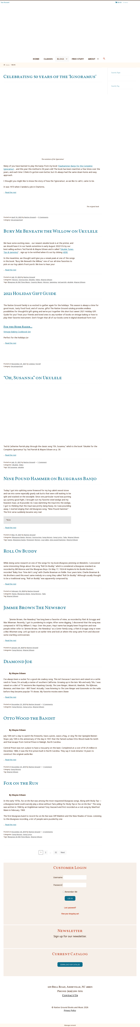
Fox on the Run (21, 783)
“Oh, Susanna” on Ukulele (33, 378)
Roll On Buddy (20, 551)
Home (36, 59)
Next (63, 852)
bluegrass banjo (19, 540)
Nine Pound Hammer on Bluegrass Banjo (50, 479)
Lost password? (70, 907)
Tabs (65, 537)
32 (56, 852)
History (15, 280)
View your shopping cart (70, 913)
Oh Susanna (12, 467)
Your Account (4, 2)
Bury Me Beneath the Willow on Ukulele (51, 231)
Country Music (36, 282)
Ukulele (32, 280)
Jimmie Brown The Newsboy (35, 608)
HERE (65, 252)
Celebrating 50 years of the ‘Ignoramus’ (50, 77)
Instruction (23, 280)
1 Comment (42, 462)
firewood (30, 540)
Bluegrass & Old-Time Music (19, 282)
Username (58, 877)
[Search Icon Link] (104, 58)
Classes (48, 59)
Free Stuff (78, 59)
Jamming (53, 282)
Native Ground (30, 217)
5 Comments (43, 217)
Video (38, 280)
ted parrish (62, 282)
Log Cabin (45, 540)
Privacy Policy (70, 1010)
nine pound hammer (58, 540)
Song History (47, 537)
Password (57, 885)
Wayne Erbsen (46, 280)
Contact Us (70, 995)
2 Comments (48, 832)
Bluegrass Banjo (18, 537)
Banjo (14, 594)
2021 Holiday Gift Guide (30, 294)
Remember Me (70, 891)
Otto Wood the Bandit (29, 718)
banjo (10, 540)
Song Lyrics (57, 537)
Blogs (60, 59)
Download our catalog (70, 964)
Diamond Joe (18, 662)
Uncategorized (17, 220)
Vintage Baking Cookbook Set (17, 331)
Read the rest (10, 192)
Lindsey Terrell (35, 364)
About (91, 59)
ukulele (70, 282)
